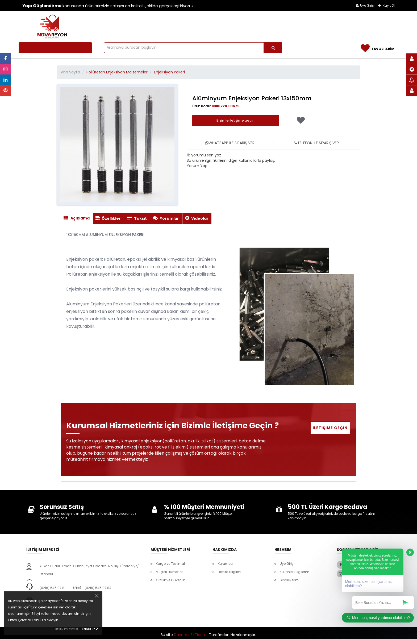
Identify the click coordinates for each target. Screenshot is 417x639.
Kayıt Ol (386, 5)
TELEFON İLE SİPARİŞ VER (316, 143)
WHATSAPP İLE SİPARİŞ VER (230, 143)
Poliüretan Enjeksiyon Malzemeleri (117, 72)
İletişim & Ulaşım (369, 24)
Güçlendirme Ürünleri (280, 24)
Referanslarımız (327, 24)
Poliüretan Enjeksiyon (173, 24)
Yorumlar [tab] (166, 218)
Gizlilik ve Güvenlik (170, 580)
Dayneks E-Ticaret (191, 631)
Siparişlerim (289, 580)
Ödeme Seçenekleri (171, 588)
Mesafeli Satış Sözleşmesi (300, 596)
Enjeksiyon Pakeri (169, 72)
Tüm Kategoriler (42, 48)
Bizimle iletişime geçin (235, 120)
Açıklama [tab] (77, 218)
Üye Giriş (365, 5)
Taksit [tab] (137, 218)
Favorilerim (289, 588)
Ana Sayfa (70, 72)
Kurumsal (225, 563)
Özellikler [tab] (108, 218)
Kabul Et (90, 629)
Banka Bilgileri (229, 572)
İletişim (223, 580)
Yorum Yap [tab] (197, 165)
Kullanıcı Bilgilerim (294, 572)
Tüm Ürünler (127, 24)
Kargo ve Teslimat (170, 563)
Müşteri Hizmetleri (169, 572)
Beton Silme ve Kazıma (228, 24)
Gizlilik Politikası (65, 629)
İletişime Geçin (330, 427)
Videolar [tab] (196, 218)
